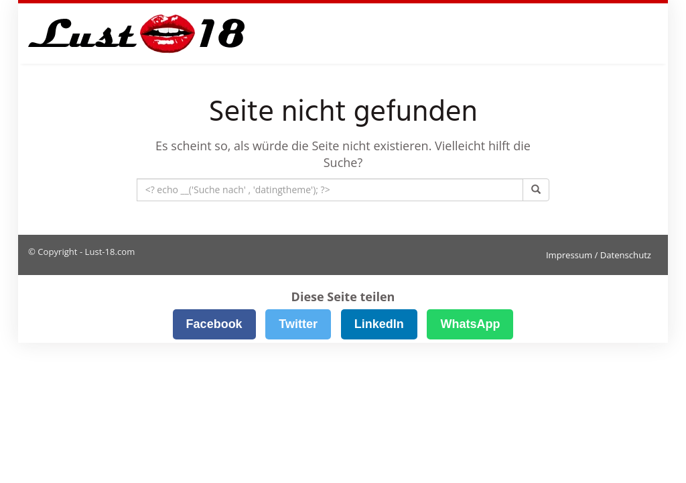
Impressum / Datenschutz (598, 255)
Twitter (298, 324)
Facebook (214, 324)
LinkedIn (379, 324)
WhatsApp (470, 324)
